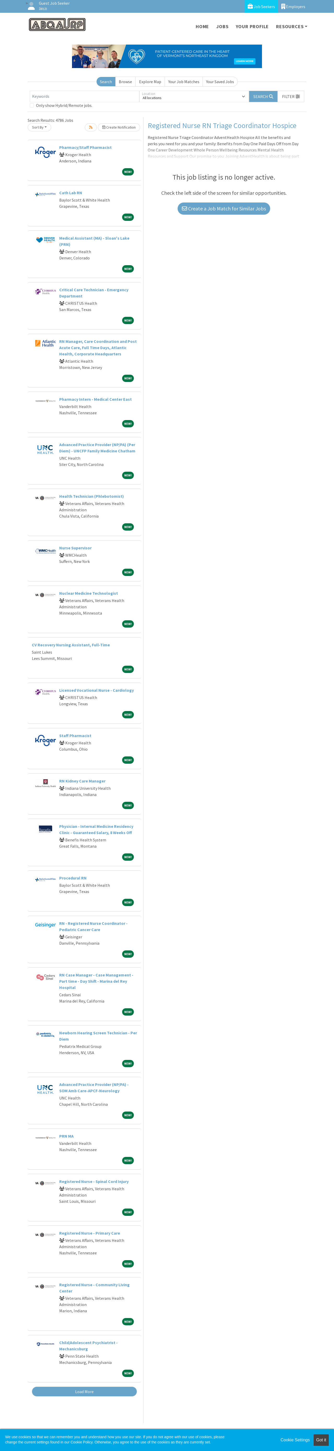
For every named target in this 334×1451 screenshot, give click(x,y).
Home (202, 26)
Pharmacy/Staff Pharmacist (85, 147)
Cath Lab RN (70, 192)
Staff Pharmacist (75, 735)
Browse (125, 81)
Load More (84, 1391)
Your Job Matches (183, 81)
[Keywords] (84, 96)
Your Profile (252, 26)
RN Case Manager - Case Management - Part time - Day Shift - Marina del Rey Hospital (96, 981)
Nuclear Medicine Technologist (88, 593)
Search (106, 81)
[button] (291, 96)
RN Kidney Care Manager (82, 781)
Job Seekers (261, 6)
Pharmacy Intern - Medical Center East (95, 399)
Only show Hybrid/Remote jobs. (64, 105)
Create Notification (119, 127)
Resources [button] (289, 26)
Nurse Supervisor (75, 547)
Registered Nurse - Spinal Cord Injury (94, 1181)
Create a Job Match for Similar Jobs (224, 208)
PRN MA (66, 1136)
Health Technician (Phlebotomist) (91, 496)
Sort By (38, 127)
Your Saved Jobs (220, 81)
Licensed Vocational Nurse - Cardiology (96, 690)
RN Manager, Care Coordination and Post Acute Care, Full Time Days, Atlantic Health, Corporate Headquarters (98, 347)
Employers (293, 6)
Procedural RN (73, 878)
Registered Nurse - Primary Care (89, 1233)
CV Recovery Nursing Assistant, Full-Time (71, 644)
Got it (321, 1440)
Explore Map (150, 81)
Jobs (222, 26)
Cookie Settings (295, 1440)
